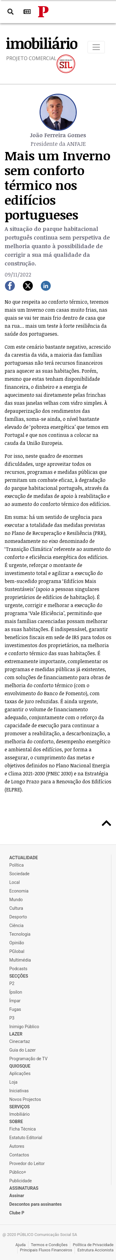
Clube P (16, 1212)
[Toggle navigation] (96, 47)
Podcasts (18, 968)
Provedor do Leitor (27, 1163)
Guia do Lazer (22, 1050)
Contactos (19, 1154)
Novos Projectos (25, 1099)
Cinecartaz (19, 1041)
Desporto (18, 916)
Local (14, 882)
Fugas (15, 1009)
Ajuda (20, 1244)
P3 (12, 1018)
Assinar (16, 1195)
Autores (16, 1146)
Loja (13, 1082)
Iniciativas (19, 1090)
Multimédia (20, 960)
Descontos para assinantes (35, 1204)
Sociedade (19, 873)
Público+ (17, 1172)
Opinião (16, 942)
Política (16, 865)
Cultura (16, 908)
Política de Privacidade (93, 1244)
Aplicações (20, 1073)
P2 (12, 983)
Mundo (16, 899)
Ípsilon (15, 992)
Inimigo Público (24, 1026)
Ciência (16, 925)
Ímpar (14, 1000)
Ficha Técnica (22, 1129)
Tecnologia (19, 934)
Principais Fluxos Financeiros (46, 1250)
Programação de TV (28, 1058)
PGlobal (16, 951)
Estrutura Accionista (95, 1250)
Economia (18, 891)
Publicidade (20, 1180)
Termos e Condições (49, 1244)
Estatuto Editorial (25, 1137)
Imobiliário (19, 1114)
